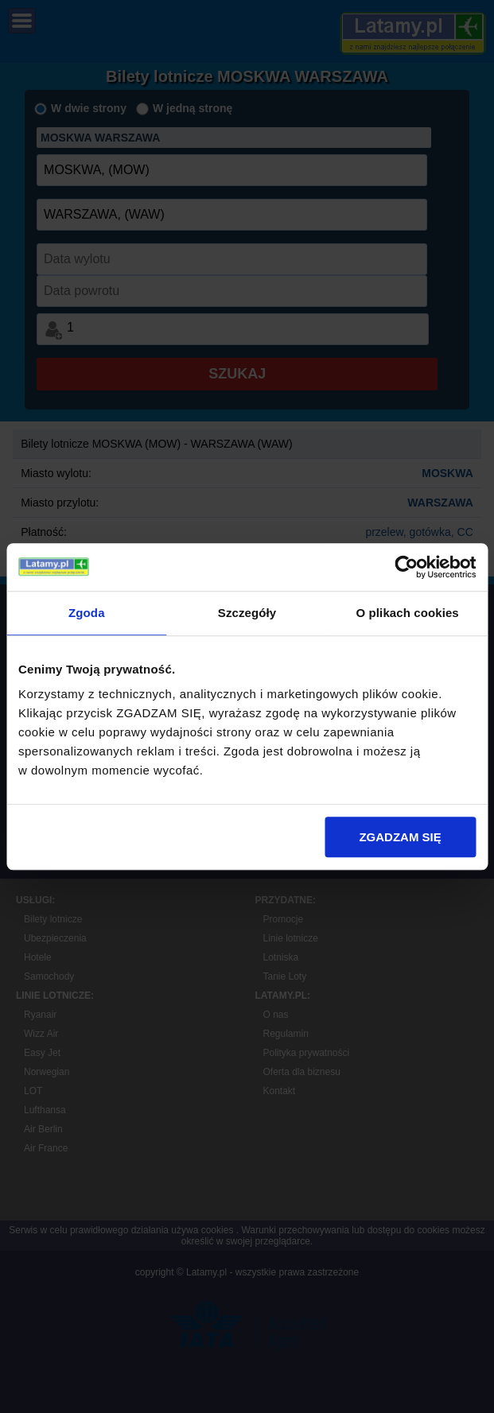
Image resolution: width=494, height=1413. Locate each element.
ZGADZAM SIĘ (400, 837)
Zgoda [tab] (86, 612)
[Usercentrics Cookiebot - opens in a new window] (406, 567)
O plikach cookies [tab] (407, 612)
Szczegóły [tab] (247, 612)
